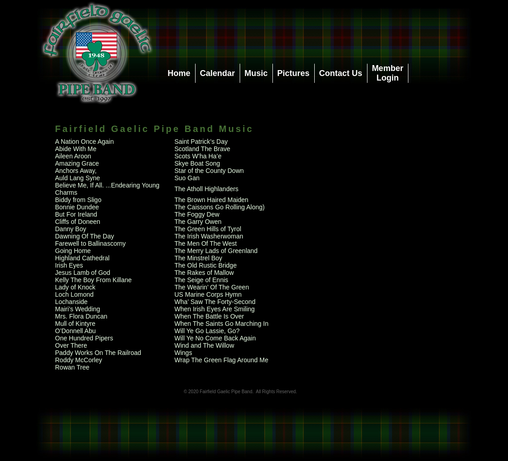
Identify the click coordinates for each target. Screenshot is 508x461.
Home (179, 73)
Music (256, 73)
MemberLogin (387, 73)
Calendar (217, 73)
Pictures (293, 73)
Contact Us (340, 73)
